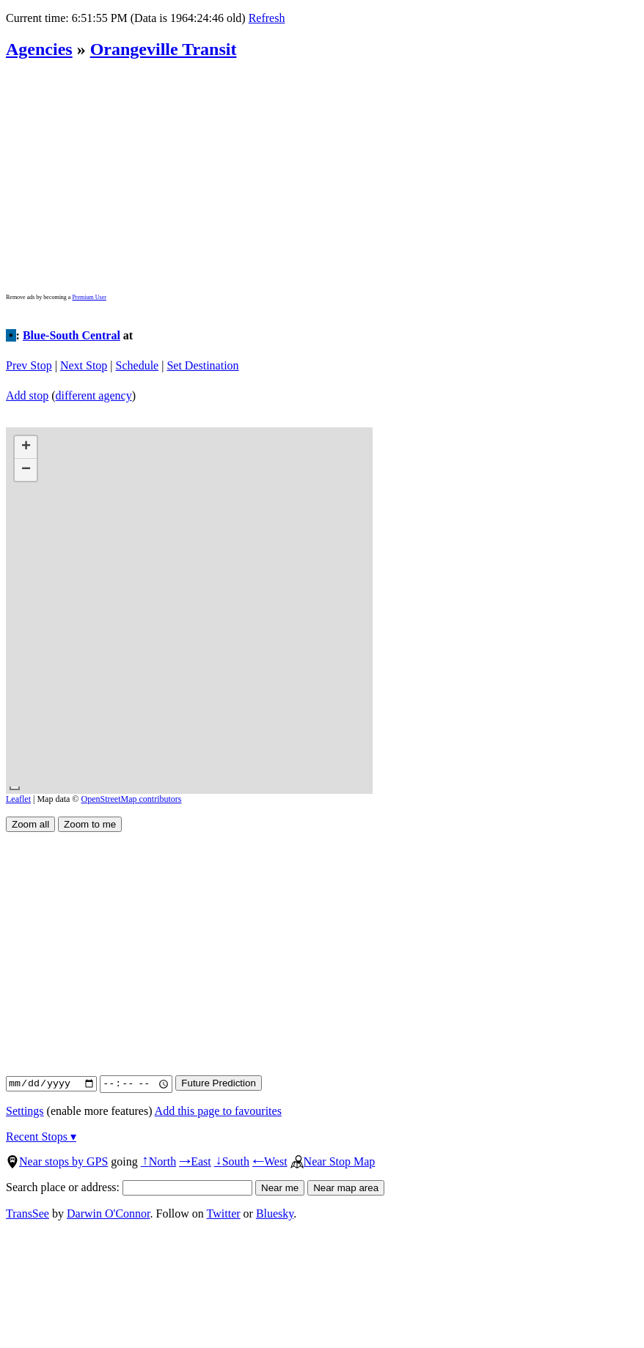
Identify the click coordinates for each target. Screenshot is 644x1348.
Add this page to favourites (218, 1111)
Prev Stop (29, 365)
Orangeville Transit (163, 49)
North (158, 1161)
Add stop (27, 395)
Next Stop (83, 365)
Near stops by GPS (57, 1161)
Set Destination (202, 365)
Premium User (89, 297)
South (231, 1161)
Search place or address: (129, 1187)
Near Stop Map (333, 1161)
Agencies (39, 49)
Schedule (137, 365)
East (195, 1161)
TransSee (27, 1213)
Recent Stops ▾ (41, 1136)
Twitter (224, 1213)
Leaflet (18, 799)
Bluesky (274, 1213)
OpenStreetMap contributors (131, 799)
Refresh (267, 18)
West (270, 1161)
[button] (26, 447)
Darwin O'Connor (108, 1213)
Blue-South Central (71, 335)
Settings (25, 1111)
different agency (94, 395)
